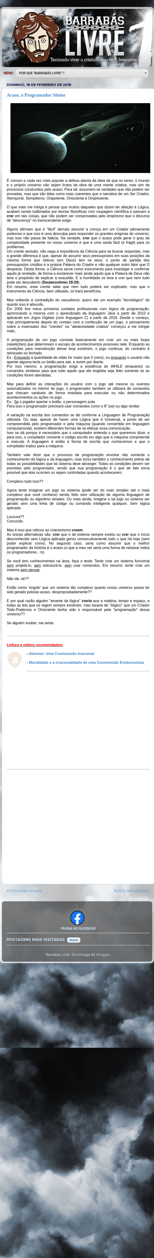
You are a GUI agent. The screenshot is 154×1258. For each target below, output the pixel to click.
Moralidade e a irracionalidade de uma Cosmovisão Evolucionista (86, 663)
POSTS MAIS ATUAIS (24, 891)
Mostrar (74, 940)
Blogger (103, 955)
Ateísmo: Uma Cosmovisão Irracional (61, 654)
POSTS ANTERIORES (132, 891)
